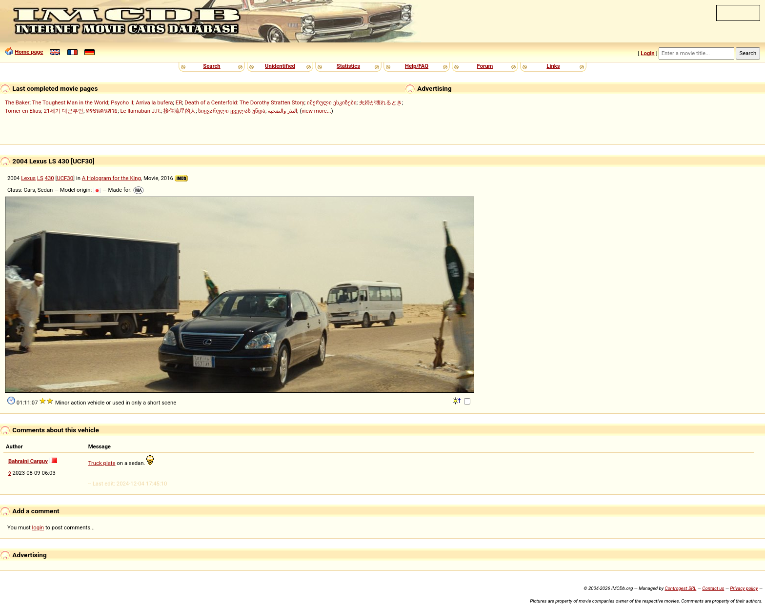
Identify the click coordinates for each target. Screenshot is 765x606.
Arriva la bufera (154, 102)
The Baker (17, 102)
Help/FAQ (416, 65)
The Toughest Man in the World (70, 102)
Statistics (348, 65)
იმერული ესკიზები (332, 102)
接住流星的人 (179, 110)
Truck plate (102, 463)
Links (553, 65)
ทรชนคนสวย (102, 110)
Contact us (713, 588)
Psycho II (122, 102)
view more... (316, 110)
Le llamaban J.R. (141, 110)
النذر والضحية (282, 110)
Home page (29, 51)
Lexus (28, 178)
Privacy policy (744, 588)
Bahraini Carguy (28, 461)
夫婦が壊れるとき (380, 102)
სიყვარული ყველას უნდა (231, 110)
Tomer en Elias (23, 110)
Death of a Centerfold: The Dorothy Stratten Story (244, 102)
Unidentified (280, 65)
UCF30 (65, 178)
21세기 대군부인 (64, 110)
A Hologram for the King (111, 178)
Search (211, 65)
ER (179, 102)
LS (40, 178)
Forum (485, 65)
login (38, 527)
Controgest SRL (680, 588)
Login (647, 53)
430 (49, 178)
